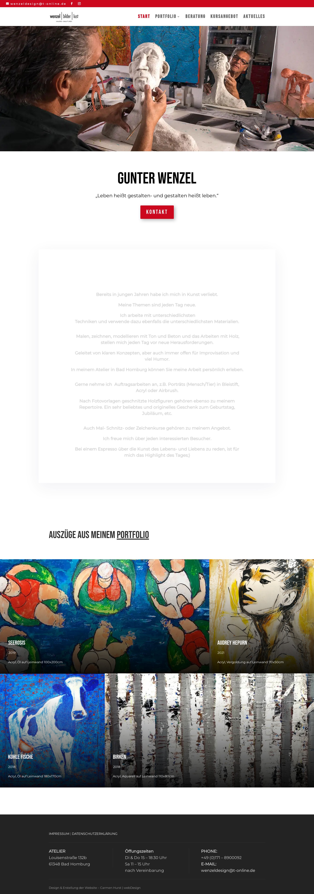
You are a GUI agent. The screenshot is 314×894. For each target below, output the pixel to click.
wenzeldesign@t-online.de (228, 870)
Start (144, 17)
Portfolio (165, 17)
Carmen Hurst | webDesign (120, 888)
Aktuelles (254, 17)
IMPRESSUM (59, 834)
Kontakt (157, 212)
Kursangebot (224, 17)
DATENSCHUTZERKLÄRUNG (94, 834)
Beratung (195, 17)
